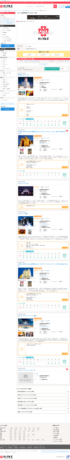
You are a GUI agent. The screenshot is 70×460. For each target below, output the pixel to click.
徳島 (11, 438)
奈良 (28, 434)
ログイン (67, 7)
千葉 (25, 429)
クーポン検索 (30, 2)
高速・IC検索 (24, 2)
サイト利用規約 (9, 447)
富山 (15, 431)
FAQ (9, 445)
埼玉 (20, 429)
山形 (34, 427)
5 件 (48, 218)
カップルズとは (3, 445)
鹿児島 (37, 439)
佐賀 (28, 439)
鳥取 (20, 436)
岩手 (20, 427)
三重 (24, 433)
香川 (15, 438)
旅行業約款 (29, 447)
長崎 (20, 439)
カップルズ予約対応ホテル (52, 68)
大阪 (11, 434)
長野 (33, 431)
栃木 (34, 429)
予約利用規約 (22, 447)
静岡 (15, 433)
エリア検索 (3, 2)
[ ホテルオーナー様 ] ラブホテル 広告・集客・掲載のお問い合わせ (55, 451)
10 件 (48, 270)
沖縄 (43, 439)
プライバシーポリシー (39, 445)
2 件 (48, 138)
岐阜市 (29, 48)
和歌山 (33, 434)
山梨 (28, 431)
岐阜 (20, 433)
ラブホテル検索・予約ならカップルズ (8, 10)
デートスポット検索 (16, 2)
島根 (24, 436)
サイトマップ (22, 445)
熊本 (24, 439)
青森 (16, 427)
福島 (38, 427)
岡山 (11, 436)
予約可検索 (37, 2)
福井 (24, 431)
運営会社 (2, 447)
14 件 (48, 320)
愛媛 (20, 438)
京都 (20, 434)
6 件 (48, 79)
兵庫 (15, 434)
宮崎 (33, 439)
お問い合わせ (15, 445)
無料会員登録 (61, 7)
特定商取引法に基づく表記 (39, 447)
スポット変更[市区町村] (7, 22)
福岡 (11, 439)
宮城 (25, 427)
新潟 (11, 431)
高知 (24, 438)
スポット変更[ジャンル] (7, 19)
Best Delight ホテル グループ (45, 143)
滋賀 (24, 434)
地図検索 (42, 2)
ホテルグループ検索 (49, 2)
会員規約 (16, 447)
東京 (11, 429)
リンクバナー (30, 445)
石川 (20, 431)
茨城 (29, 429)
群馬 (38, 429)
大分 (15, 439)
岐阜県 (27, 48)
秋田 (29, 427)
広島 (15, 436)
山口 (28, 436)
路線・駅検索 (8, 2)
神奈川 (15, 429)
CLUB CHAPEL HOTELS (44, 224)
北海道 (11, 427)
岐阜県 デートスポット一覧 (31, 10)
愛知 (11, 433)
